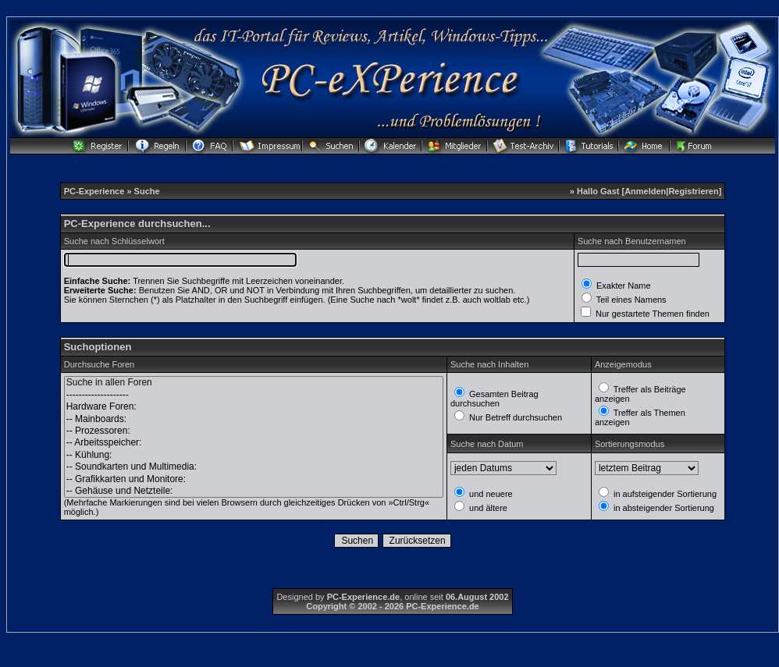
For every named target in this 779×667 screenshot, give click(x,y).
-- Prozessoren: (254, 431)
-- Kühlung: (254, 455)
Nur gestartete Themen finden (651, 313)
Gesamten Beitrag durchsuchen (494, 398)
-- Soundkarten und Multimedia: (254, 467)
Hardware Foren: (254, 407)
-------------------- (254, 395)
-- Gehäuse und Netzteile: (254, 491)
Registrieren (693, 191)
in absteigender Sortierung (662, 508)
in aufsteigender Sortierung (664, 493)
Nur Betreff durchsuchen (514, 417)
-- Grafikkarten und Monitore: (254, 479)
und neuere (490, 493)
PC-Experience (95, 191)
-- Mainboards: (254, 419)
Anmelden (645, 191)
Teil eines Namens (630, 299)
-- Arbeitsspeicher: (254, 443)
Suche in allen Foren (254, 382)
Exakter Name (622, 285)
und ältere (487, 508)
